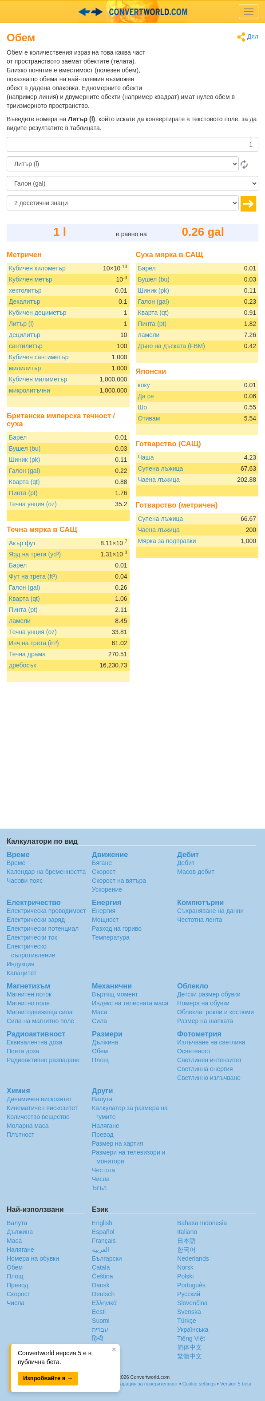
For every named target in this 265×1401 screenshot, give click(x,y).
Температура (111, 937)
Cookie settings (199, 1383)
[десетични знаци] (123, 202)
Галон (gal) (24, 470)
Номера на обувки (203, 1003)
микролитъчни (29, 390)
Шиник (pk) (24, 459)
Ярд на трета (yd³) (35, 554)
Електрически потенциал (43, 928)
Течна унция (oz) (33, 504)
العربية (100, 1249)
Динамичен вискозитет (39, 1099)
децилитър (24, 334)
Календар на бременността (46, 871)
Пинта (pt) (23, 492)
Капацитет (21, 972)
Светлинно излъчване (209, 1077)
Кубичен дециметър (38, 312)
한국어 (186, 1249)
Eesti (99, 1311)
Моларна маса (28, 1125)
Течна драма (27, 654)
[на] (132, 183)
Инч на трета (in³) (34, 643)
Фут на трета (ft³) (33, 576)
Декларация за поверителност (143, 1383)
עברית (100, 1329)
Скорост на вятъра (119, 880)
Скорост (103, 871)
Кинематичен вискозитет (42, 1107)
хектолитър (25, 290)
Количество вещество (38, 1116)
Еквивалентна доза (34, 1042)
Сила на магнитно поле (40, 1020)
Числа (101, 1179)
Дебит (185, 862)
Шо (142, 407)
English (102, 1222)
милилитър (25, 368)
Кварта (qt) (24, 481)
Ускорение (107, 889)
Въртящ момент (115, 994)
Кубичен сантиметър (39, 357)
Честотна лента (199, 919)
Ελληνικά (104, 1302)
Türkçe (186, 1320)
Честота (103, 1170)
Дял (247, 37)
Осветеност (193, 1051)
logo (132, 11)
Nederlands (193, 1258)
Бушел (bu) (24, 448)
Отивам (149, 418)
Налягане (105, 1125)
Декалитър (24, 301)
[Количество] (132, 144)
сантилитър (26, 345)
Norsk (185, 1267)
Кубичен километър (37, 268)
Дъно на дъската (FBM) (171, 345)
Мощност (105, 919)
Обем (100, 1051)
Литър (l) (21, 323)
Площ (100, 1060)
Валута (102, 1099)
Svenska (189, 1311)
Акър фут (22, 543)
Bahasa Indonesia (202, 1222)
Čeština (102, 1276)
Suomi (101, 1320)
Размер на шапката (205, 1020)
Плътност (20, 1134)
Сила (99, 1020)
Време (16, 862)
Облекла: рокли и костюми (215, 1012)
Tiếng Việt (191, 1338)
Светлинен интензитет (209, 1060)
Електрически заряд (36, 919)
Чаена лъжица (159, 479)
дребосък (22, 665)
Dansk (101, 1285)
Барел (18, 437)
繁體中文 (189, 1356)
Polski (185, 1276)
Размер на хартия (117, 1143)
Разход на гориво (117, 928)
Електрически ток (32, 937)
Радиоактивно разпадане (43, 1060)
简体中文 (189, 1347)
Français (104, 1240)
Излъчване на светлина (211, 1042)
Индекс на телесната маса (130, 1003)
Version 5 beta (235, 1383)
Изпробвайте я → (48, 1378)
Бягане (102, 862)
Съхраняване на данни (210, 910)
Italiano (187, 1231)
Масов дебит (195, 871)
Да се (146, 396)
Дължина (105, 1042)
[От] (123, 163)
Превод (103, 1134)
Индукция (21, 964)
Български (107, 1258)
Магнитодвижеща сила (40, 1012)
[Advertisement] (202, 70)
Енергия (103, 910)
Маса (99, 1012)
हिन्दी (97, 1338)
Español (103, 1231)
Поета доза (23, 1051)
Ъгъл (99, 1187)
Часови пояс (25, 880)
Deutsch (103, 1294)
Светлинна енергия (205, 1068)
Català (101, 1267)
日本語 (186, 1240)
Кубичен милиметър (38, 379)
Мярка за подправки (167, 540)
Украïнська (192, 1329)
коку (144, 385)
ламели (20, 620)
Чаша (146, 457)
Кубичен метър (30, 279)
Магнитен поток (29, 994)
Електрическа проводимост (46, 910)
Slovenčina (192, 1302)
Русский (188, 1294)
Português (191, 1285)
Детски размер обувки (209, 994)
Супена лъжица (160, 468)
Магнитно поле (28, 1003)
